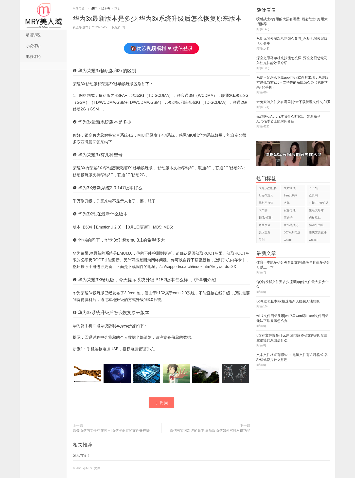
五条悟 (288, 217)
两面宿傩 (264, 225)
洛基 (287, 203)
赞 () (161, 403)
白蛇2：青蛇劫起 (318, 203)
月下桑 (313, 188)
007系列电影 (292, 232)
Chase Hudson (314, 240)
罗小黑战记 (291, 225)
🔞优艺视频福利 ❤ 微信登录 (161, 48)
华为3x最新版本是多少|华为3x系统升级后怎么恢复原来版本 (157, 18)
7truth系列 (290, 195)
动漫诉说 (33, 35)
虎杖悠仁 (315, 217)
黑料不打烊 (266, 203)
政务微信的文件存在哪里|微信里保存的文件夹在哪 (111, 430)
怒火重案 (264, 232)
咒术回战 (290, 188)
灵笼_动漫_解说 (268, 189)
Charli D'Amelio (290, 240)
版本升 (105, 8)
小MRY (43, 15)
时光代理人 (266, 195)
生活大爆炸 (316, 210)
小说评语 (33, 46)
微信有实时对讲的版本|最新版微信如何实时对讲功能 (210, 430)
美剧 (262, 240)
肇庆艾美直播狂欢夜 (318, 233)
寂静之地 (290, 210)
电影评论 (33, 56)
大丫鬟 (263, 210)
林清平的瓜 (316, 225)
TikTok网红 (266, 217)
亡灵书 (313, 195)
